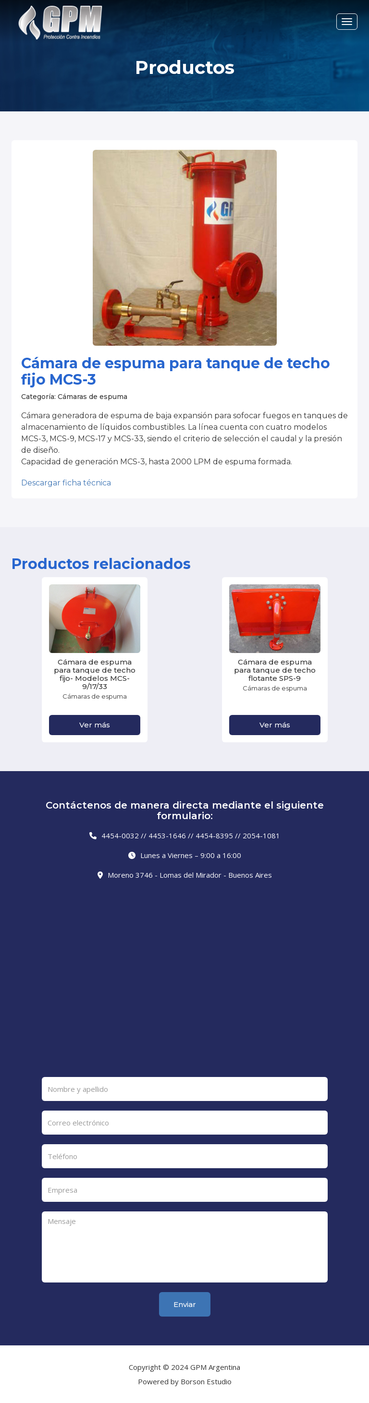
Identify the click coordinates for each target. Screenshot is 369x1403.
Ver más (94, 724)
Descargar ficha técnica (66, 482)
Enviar (184, 1304)
